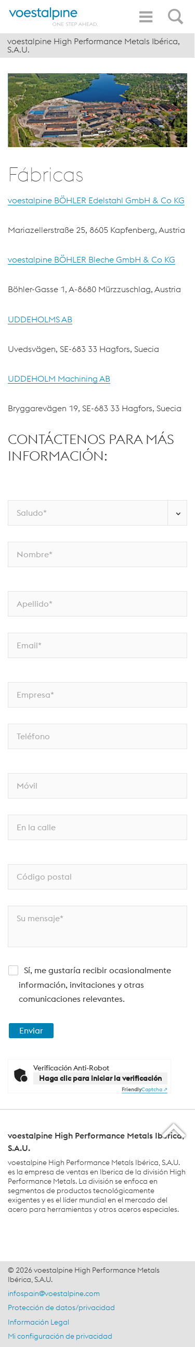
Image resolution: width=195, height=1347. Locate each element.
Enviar (31, 1030)
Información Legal (38, 1322)
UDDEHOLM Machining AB (59, 378)
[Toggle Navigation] (145, 17)
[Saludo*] (97, 513)
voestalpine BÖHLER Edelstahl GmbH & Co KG (96, 200)
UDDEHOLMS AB (40, 319)
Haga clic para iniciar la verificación (100, 1078)
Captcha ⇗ (144, 1089)
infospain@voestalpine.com (54, 1293)
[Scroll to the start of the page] (174, 1130)
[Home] (53, 16)
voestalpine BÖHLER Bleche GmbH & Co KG (91, 259)
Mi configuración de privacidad (60, 1336)
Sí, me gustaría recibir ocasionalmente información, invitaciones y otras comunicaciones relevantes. (95, 984)
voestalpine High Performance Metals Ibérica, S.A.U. (93, 45)
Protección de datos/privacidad (61, 1307)
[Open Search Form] (177, 11)
